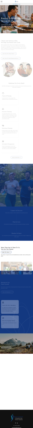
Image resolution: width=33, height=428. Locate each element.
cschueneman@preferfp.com (16, 427)
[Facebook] (15, 423)
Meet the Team (5, 252)
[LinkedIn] (17, 423)
